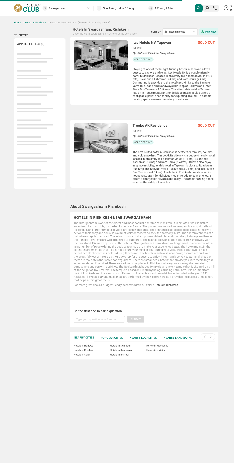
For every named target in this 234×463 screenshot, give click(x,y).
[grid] (144, 117)
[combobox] (68, 8)
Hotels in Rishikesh (166, 285)
